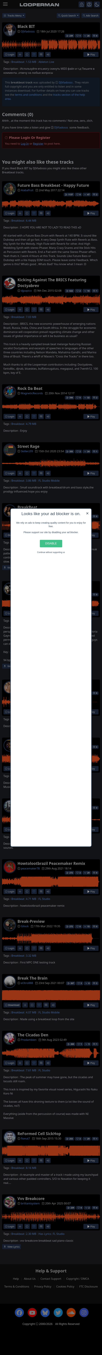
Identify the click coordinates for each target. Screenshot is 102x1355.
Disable (51, 543)
